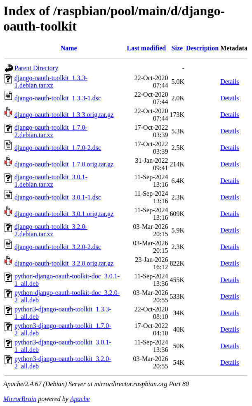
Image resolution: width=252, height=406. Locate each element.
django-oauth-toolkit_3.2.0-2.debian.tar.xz (50, 230)
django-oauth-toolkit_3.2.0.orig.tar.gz (63, 263)
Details (229, 81)
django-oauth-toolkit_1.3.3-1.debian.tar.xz (50, 81)
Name (69, 48)
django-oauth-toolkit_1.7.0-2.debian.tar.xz (50, 131)
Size (177, 48)
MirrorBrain (19, 398)
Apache (80, 398)
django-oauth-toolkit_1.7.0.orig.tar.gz (63, 164)
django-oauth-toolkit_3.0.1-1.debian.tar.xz (50, 180)
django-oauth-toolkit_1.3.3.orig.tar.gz (63, 114)
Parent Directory (36, 67)
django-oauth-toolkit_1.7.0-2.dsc (57, 147)
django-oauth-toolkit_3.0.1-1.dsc (57, 197)
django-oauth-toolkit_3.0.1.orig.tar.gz (63, 213)
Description (202, 48)
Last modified (146, 48)
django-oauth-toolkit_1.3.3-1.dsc (57, 98)
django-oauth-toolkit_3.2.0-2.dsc (57, 246)
